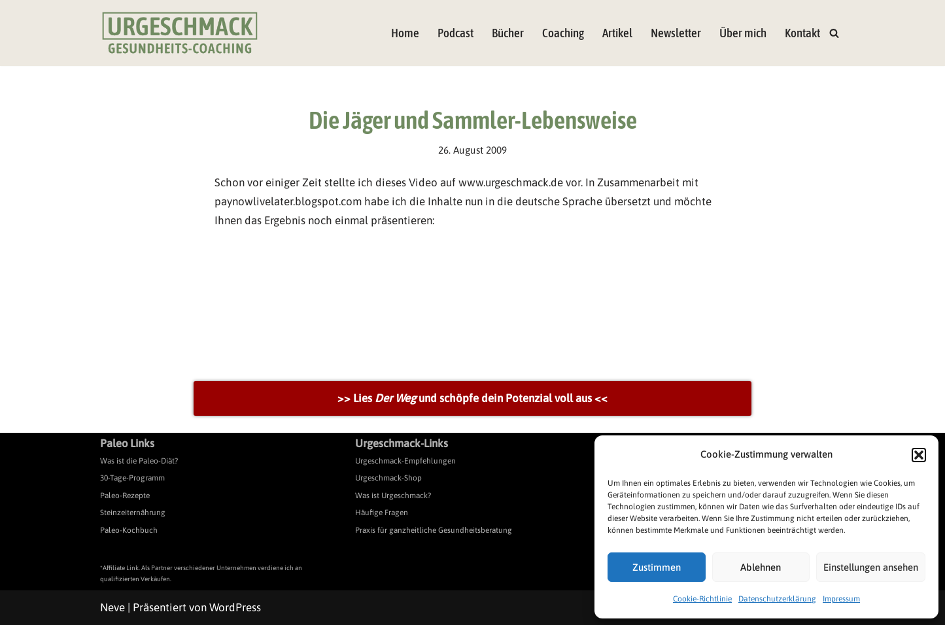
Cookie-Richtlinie (702, 598)
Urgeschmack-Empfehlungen (405, 460)
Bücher (508, 33)
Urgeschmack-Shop (388, 477)
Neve (112, 607)
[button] (918, 455)
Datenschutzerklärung (777, 598)
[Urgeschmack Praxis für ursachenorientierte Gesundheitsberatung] (180, 33)
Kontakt (802, 33)
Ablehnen (760, 567)
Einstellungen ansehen (870, 567)
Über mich (742, 33)
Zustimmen (656, 567)
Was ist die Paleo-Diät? (139, 460)
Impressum (841, 598)
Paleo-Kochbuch (129, 530)
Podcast (455, 33)
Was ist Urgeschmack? (393, 495)
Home (405, 33)
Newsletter (676, 33)
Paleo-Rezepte (125, 495)
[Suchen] (834, 33)
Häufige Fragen (381, 512)
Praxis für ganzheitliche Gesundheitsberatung (433, 530)
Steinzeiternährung (132, 512)
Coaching (563, 33)
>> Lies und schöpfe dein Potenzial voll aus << (472, 398)
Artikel (617, 33)
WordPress (235, 607)
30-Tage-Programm (132, 477)
